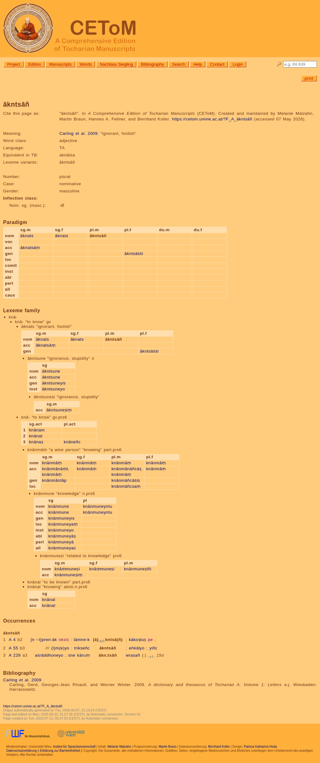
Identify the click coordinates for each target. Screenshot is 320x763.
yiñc (153, 648)
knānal (48, 599)
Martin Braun (168, 746)
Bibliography (152, 64)
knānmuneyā (61, 542)
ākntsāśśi (133, 253)
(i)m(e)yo (60, 648)
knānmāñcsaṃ (126, 486)
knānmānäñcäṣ (127, 468)
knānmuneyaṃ (63, 524)
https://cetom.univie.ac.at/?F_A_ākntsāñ (212, 119)
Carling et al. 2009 (78, 133)
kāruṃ (83, 655)
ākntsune (51, 371)
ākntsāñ (107, 648)
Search (178, 64)
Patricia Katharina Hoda (260, 746)
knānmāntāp (54, 480)
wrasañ (133, 655)
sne (71, 655)
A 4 (12, 639)
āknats (26, 235)
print (309, 78)
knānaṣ (36, 442)
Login (237, 64)
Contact (217, 64)
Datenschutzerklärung (21, 750)
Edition (34, 64)
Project (13, 64)
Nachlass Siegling (116, 64)
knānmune (58, 506)
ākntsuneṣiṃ (59, 410)
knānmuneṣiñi (138, 569)
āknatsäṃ (30, 247)
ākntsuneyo (53, 389)
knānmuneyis (61, 518)
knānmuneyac (62, 548)
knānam (37, 430)
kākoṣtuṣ (137, 639)
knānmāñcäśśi (126, 480)
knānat (35, 436)
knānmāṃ (52, 462)
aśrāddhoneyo (49, 655)
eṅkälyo (136, 648)
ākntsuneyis (54, 383)
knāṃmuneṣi (67, 569)
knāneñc (72, 442)
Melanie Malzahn (119, 746)
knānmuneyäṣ (62, 536)
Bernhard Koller (219, 746)
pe (150, 639)
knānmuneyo (61, 530)
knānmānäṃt (55, 468)
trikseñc (82, 648)
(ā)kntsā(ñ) (107, 639)
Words (86, 64)
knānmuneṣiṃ (68, 574)
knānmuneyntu (97, 506)
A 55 (13, 648)
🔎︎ (279, 64)
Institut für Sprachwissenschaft (74, 746)
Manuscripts (60, 64)
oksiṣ (64, 639)
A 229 (15, 655)
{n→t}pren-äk (44, 639)
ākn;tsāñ (107, 655)
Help (197, 64)
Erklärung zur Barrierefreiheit (60, 750)
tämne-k (82, 639)
